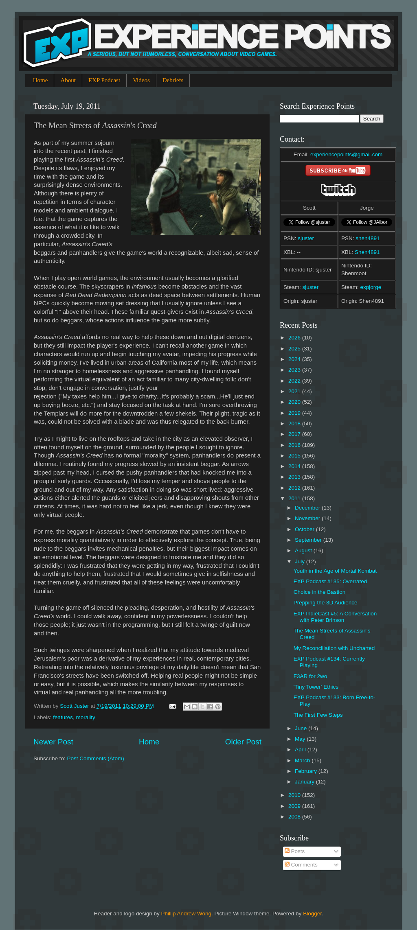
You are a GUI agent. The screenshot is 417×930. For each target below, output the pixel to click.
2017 (295, 434)
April (301, 749)
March (303, 760)
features (63, 717)
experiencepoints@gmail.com (346, 154)
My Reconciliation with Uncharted (334, 648)
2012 (295, 488)
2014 (295, 466)
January (305, 782)
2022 (295, 381)
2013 (295, 477)
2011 (295, 498)
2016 (295, 445)
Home (40, 80)
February (306, 771)
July (300, 561)
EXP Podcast (104, 80)
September (309, 540)
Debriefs (173, 80)
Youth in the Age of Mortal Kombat (335, 571)
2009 (295, 806)
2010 (295, 795)
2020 (295, 402)
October (305, 529)
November (308, 518)
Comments (301, 865)
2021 (295, 391)
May (301, 739)
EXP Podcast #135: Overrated (330, 581)
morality (85, 717)
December (308, 508)
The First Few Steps (318, 715)
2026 (295, 338)
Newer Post (53, 741)
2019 (295, 413)
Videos (141, 80)
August (304, 550)
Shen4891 (367, 252)
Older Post (243, 741)
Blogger (312, 913)
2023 (295, 370)
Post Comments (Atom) (95, 758)
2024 (295, 359)
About (68, 80)
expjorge (371, 287)
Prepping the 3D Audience (326, 603)
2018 (295, 423)
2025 (295, 349)
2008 (295, 817)
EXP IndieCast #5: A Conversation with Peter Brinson (335, 617)
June (301, 728)
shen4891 (368, 238)
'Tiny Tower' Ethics (316, 687)
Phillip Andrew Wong (186, 913)
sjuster (306, 238)
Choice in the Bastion (320, 592)
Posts (295, 851)
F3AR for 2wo (310, 676)
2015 (295, 456)
